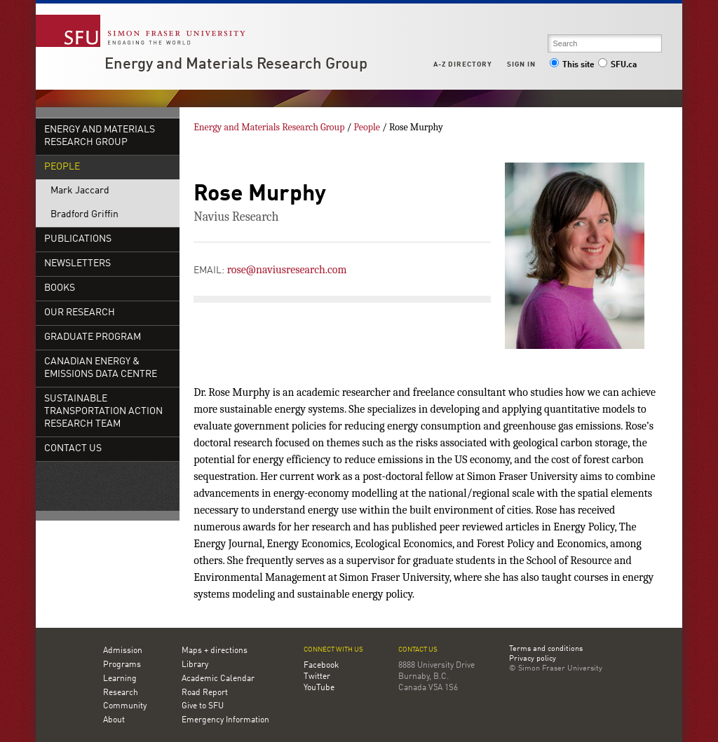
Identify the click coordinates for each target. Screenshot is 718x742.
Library (195, 665)
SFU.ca (617, 65)
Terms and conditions (546, 649)
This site (572, 65)
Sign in (521, 64)
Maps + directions (215, 651)
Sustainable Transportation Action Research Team (103, 411)
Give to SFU (203, 706)
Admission (122, 651)
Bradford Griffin (84, 214)
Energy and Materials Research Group (235, 64)
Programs (122, 665)
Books (59, 288)
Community (125, 706)
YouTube (319, 688)
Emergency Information (225, 720)
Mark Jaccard (79, 190)
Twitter (317, 677)
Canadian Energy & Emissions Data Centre (100, 368)
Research (120, 693)
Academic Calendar (218, 679)
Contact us (418, 650)
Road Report (205, 693)
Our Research (79, 312)
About (114, 720)
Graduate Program (92, 337)
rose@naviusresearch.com (287, 269)
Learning (120, 679)
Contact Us (73, 448)
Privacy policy (532, 659)
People (62, 167)
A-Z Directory (462, 64)
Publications (77, 239)
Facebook (321, 665)
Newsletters (77, 263)
